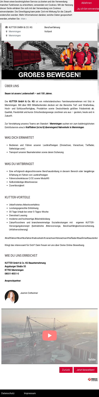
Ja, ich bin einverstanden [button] (88, 8)
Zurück (66, 369)
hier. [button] (24, 18)
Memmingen (13, 31)
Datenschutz (8, 393)
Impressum (30, 393)
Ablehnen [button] (86, 2)
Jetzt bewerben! (85, 369)
